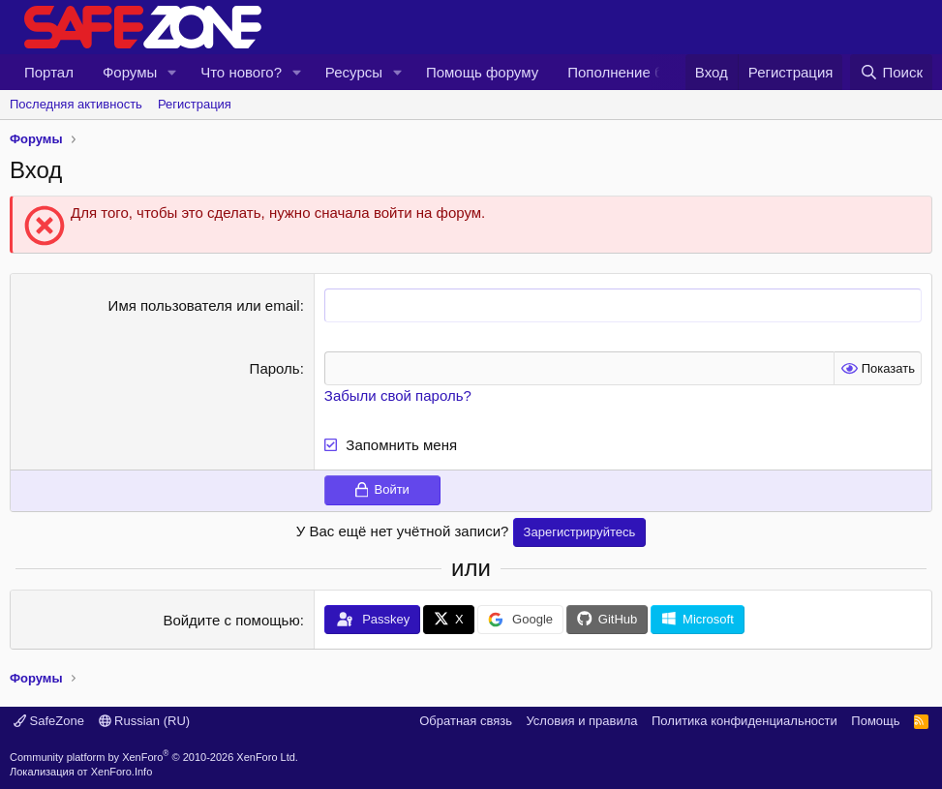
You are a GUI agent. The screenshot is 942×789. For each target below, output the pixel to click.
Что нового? (241, 72)
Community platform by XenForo (154, 756)
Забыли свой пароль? (397, 395)
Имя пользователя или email (204, 305)
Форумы (130, 72)
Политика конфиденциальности (744, 720)
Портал (49, 72)
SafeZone (49, 720)
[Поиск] (891, 72)
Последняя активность (76, 104)
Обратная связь (465, 720)
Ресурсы (353, 72)
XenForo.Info (122, 771)
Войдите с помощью (231, 620)
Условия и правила (581, 720)
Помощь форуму (482, 72)
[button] (172, 72)
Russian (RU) (145, 720)
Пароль (275, 368)
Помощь (875, 720)
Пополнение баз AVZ (637, 72)
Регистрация (194, 104)
